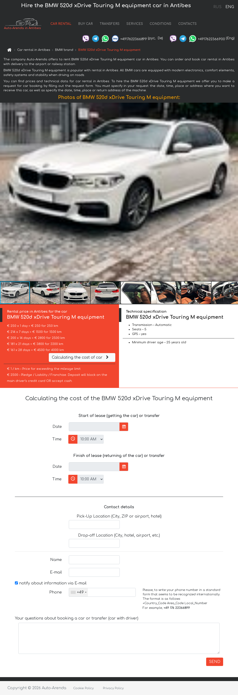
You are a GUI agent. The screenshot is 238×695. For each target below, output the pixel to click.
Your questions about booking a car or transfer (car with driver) (76, 618)
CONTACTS (187, 24)
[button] (234, 192)
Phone (55, 592)
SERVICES (134, 24)
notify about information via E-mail (50, 583)
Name (56, 560)
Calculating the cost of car (81, 357)
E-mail (56, 572)
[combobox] (78, 592)
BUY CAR (85, 24)
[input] (94, 426)
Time (57, 439)
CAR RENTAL (60, 24)
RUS (217, 7)
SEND (214, 662)
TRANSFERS (109, 24)
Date (57, 427)
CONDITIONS (160, 24)
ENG (229, 7)
